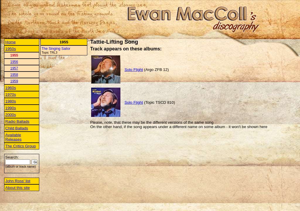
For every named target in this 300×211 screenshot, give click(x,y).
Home (10, 42)
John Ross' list (17, 181)
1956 (14, 62)
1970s (10, 94)
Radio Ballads (17, 121)
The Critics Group (20, 146)
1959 (14, 81)
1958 (14, 75)
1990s (10, 108)
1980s (10, 101)
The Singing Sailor (56, 49)
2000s (10, 115)
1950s (10, 49)
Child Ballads (16, 128)
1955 (14, 55)
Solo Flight (134, 69)
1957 (14, 68)
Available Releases (13, 137)
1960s (10, 88)
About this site (17, 188)
